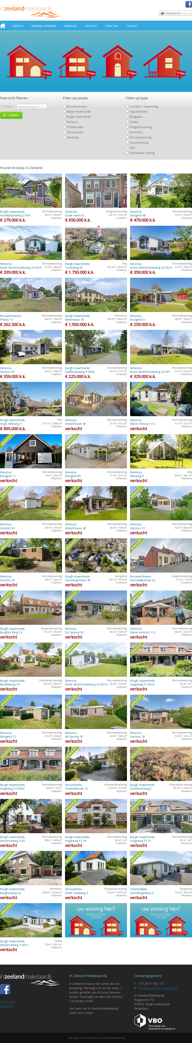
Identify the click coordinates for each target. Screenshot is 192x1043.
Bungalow (136, 117)
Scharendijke (75, 127)
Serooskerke (75, 132)
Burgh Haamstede (79, 111)
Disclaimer (7, 1006)
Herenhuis (136, 132)
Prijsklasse (7, 106)
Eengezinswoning (141, 127)
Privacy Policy (8, 1002)
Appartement (138, 111)
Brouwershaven (77, 106)
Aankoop (70, 26)
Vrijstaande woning (142, 153)
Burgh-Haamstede (79, 117)
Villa (132, 148)
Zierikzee (73, 137)
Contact (132, 26)
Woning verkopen (43, 26)
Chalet (134, 122)
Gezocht (91, 26)
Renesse (72, 122)
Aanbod (17, 26)
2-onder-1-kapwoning (144, 106)
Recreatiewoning (140, 137)
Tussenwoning (139, 142)
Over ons (111, 26)
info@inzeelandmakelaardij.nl (158, 988)
